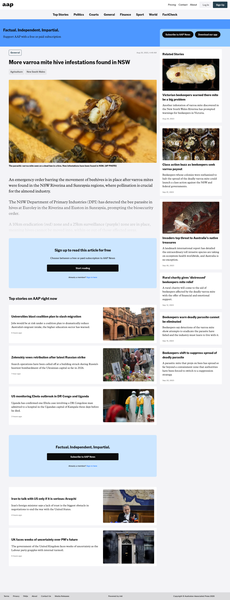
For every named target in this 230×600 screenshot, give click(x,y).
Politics (79, 14)
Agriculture (16, 71)
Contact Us (46, 596)
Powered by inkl (115, 596)
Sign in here (92, 277)
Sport (140, 14)
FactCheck (169, 14)
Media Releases (62, 596)
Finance (125, 14)
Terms (6, 596)
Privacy (16, 596)
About (193, 4)
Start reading (83, 268)
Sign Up (220, 4)
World (153, 14)
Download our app (207, 34)
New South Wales (36, 71)
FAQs (25, 596)
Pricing (172, 4)
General (109, 14)
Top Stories (61, 14)
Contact (183, 4)
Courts (94, 14)
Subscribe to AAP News (177, 34)
